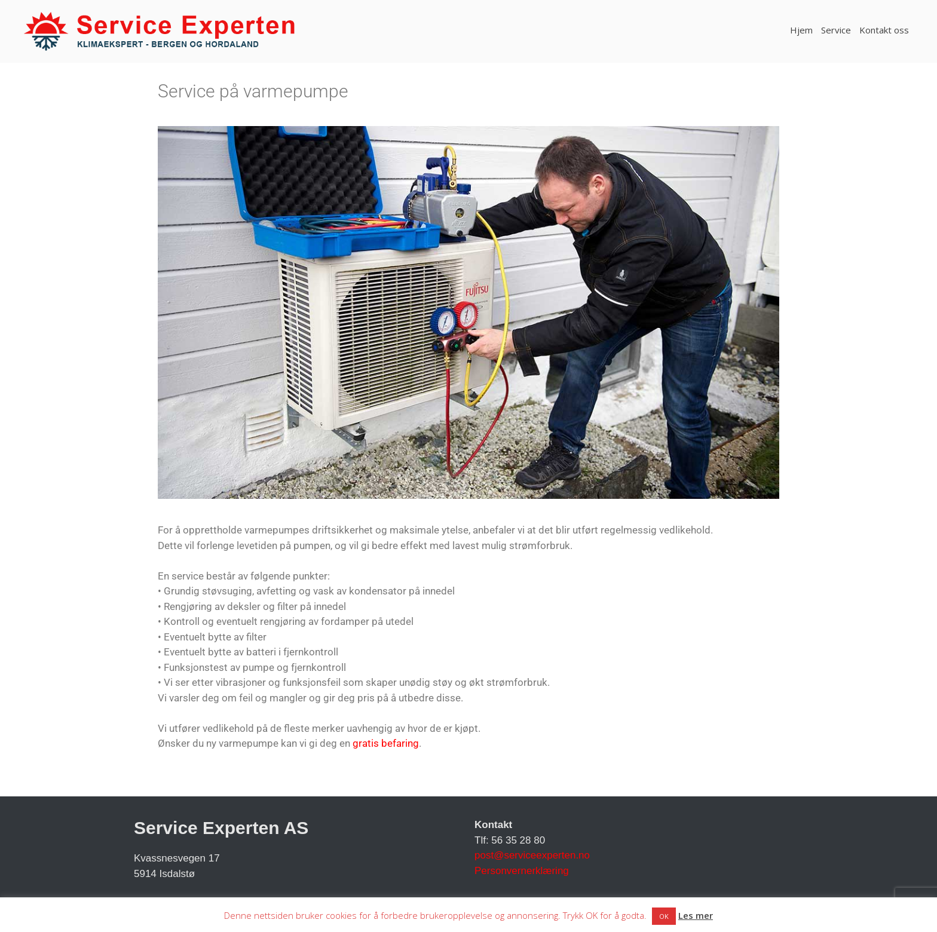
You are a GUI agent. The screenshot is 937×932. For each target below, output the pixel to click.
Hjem (801, 30)
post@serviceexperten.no (532, 855)
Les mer (695, 915)
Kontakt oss (884, 30)
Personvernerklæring (521, 870)
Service (836, 30)
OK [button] (664, 916)
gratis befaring (386, 743)
